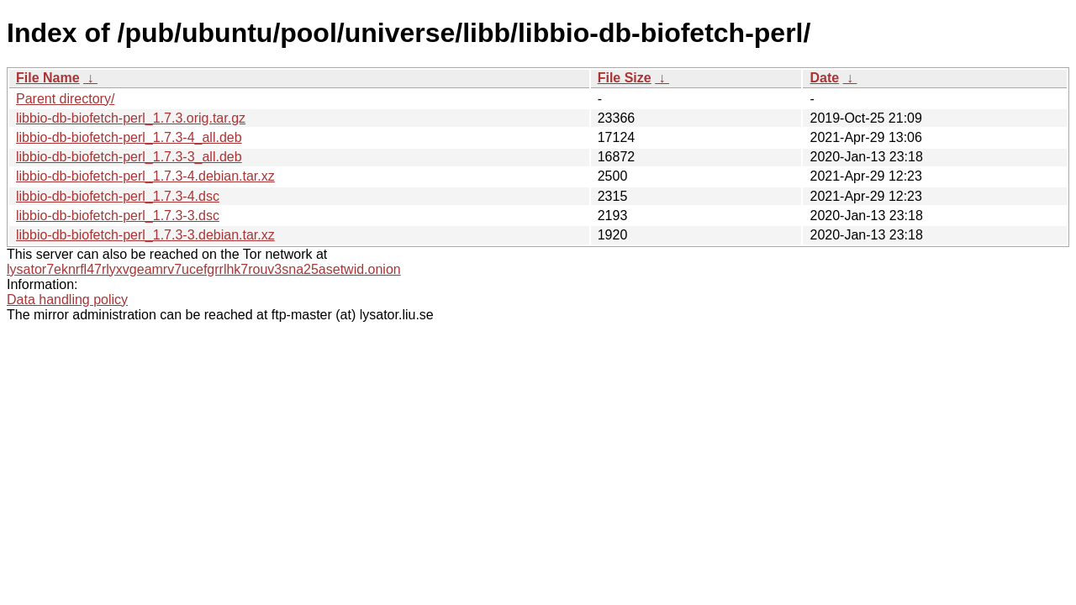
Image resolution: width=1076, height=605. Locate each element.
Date (824, 78)
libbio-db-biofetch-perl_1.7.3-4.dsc (117, 196)
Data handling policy (67, 299)
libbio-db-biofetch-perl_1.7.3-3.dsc (117, 215)
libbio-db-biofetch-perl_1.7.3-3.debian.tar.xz (145, 235)
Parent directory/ (65, 99)
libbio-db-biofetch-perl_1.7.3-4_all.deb (129, 137)
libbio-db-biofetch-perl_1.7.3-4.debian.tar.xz (145, 176)
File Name (48, 78)
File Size (624, 78)
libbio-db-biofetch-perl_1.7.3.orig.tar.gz (130, 118)
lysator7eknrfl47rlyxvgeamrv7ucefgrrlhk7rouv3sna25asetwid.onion (204, 269)
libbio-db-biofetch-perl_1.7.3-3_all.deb (129, 157)
